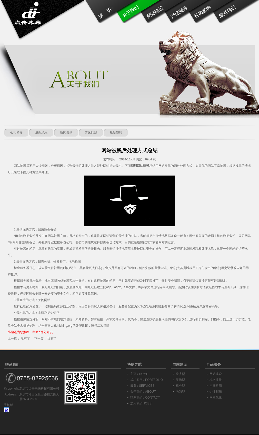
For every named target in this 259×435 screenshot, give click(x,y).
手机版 (8, 405)
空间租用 (216, 386)
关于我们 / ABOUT (143, 391)
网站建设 (216, 374)
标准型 (180, 386)
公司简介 (16, 132)
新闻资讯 (66, 132)
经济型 (180, 374)
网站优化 (216, 397)
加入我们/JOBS (141, 403)
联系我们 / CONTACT (145, 397)
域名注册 (216, 380)
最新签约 (116, 132)
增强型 (180, 391)
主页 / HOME (139, 374)
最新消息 (41, 132)
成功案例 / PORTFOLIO (146, 380)
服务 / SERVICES (142, 386)
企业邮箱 (216, 391)
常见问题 (91, 132)
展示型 (180, 380)
